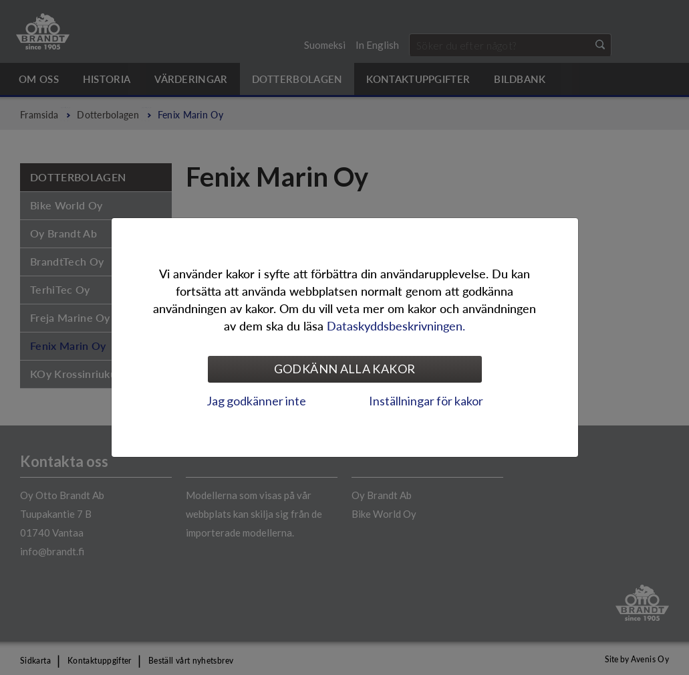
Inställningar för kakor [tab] (426, 400)
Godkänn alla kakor (344, 368)
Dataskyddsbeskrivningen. (396, 325)
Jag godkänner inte (256, 400)
